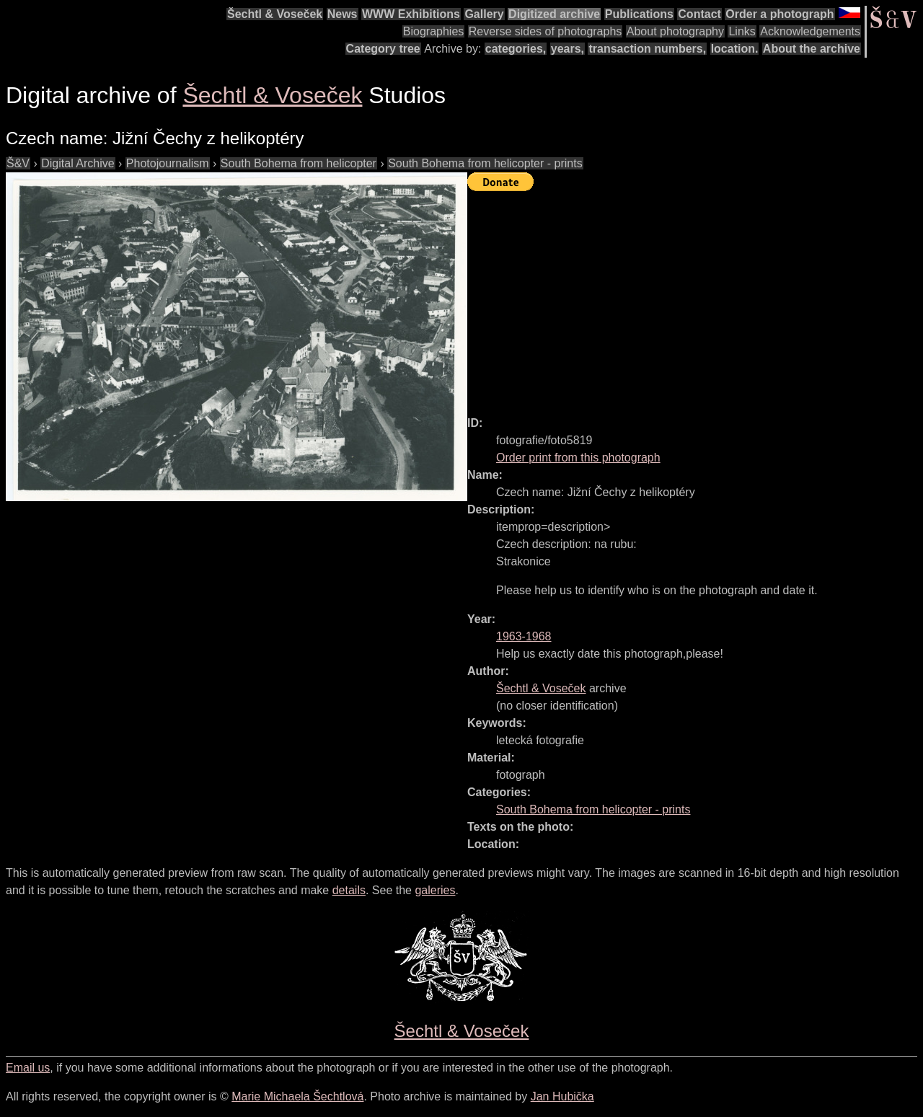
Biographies (433, 31)
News (342, 14)
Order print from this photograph (578, 457)
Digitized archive (554, 14)
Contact (699, 14)
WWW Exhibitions (411, 14)
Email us (28, 1067)
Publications (639, 14)
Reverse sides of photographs (545, 31)
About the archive (811, 49)
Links (741, 31)
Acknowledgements (810, 31)
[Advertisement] (695, 297)
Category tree (383, 49)
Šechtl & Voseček (274, 14)
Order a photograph (779, 14)
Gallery (483, 14)
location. (735, 49)
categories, (515, 49)
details (349, 890)
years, (567, 49)
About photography (675, 31)
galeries (435, 890)
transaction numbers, (647, 49)
